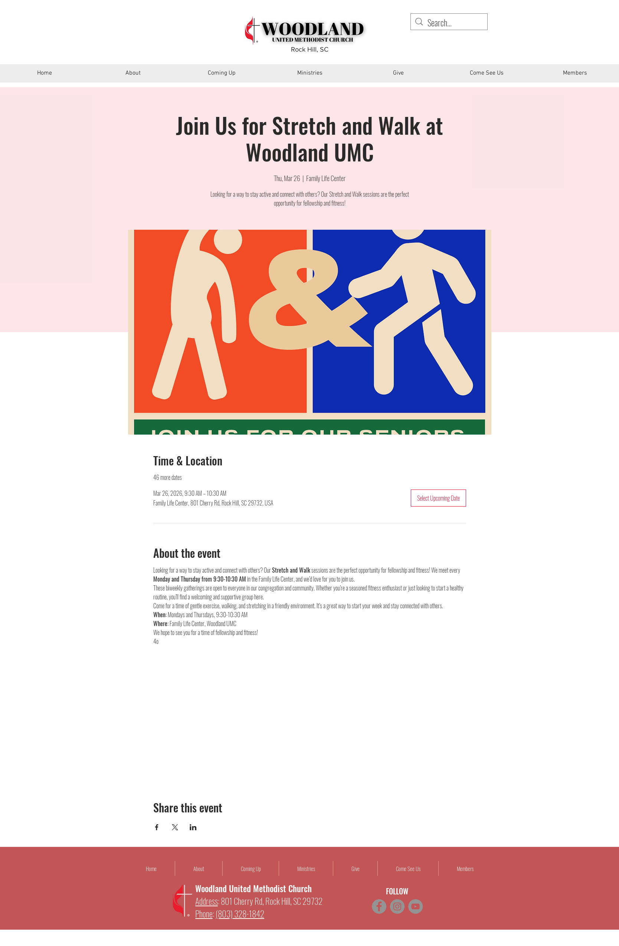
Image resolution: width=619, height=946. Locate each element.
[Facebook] (379, 906)
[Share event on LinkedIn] (193, 827)
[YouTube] (415, 906)
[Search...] (450, 23)
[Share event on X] (175, 827)
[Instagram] (397, 906)
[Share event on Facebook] (156, 827)
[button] (133, 75)
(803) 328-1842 (240, 913)
